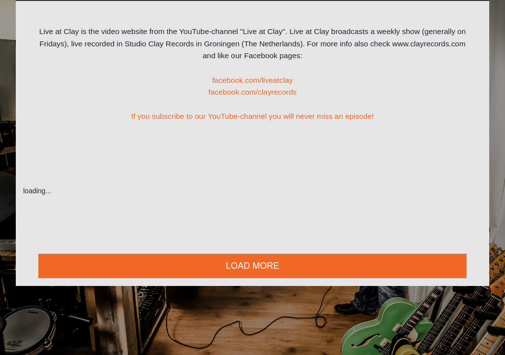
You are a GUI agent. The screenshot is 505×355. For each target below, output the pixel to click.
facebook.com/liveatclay (252, 80)
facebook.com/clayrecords (253, 92)
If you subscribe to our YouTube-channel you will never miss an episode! (252, 116)
